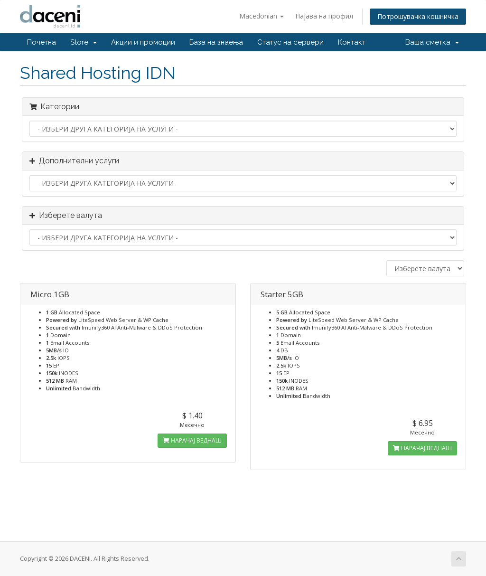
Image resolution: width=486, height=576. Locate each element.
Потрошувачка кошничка (417, 16)
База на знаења (216, 42)
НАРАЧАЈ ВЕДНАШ (192, 440)
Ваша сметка (432, 42)
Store (83, 42)
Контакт (351, 42)
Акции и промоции (143, 42)
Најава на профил (324, 15)
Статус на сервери (290, 42)
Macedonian (261, 15)
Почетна (41, 42)
